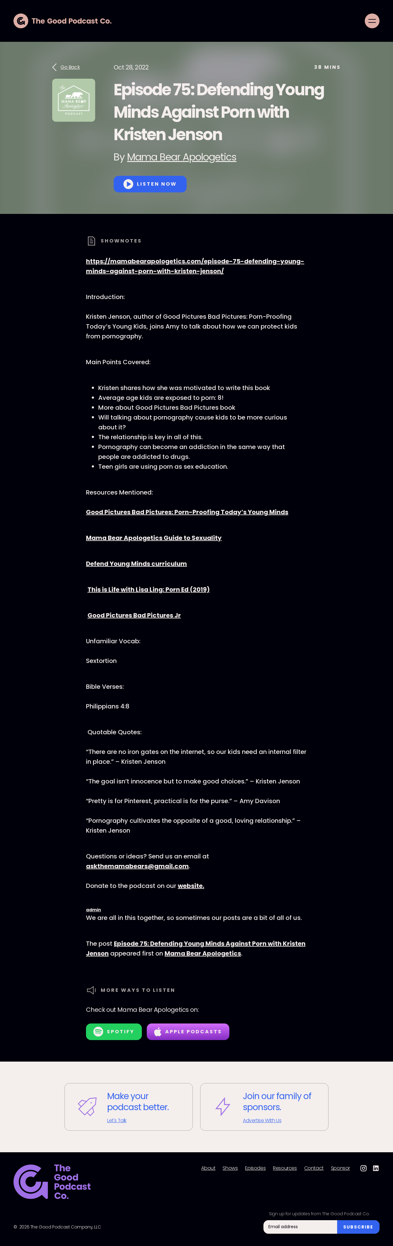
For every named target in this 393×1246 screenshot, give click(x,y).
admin (93, 910)
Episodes (255, 1168)
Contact (314, 1168)
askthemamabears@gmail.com (137, 866)
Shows (230, 1168)
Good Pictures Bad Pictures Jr (134, 615)
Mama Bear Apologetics (181, 157)
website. (191, 885)
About (208, 1168)
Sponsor (340, 1168)
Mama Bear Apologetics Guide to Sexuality (154, 538)
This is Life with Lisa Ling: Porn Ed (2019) (149, 589)
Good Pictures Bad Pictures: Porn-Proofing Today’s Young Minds (187, 512)
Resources (285, 1168)
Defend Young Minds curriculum (136, 563)
